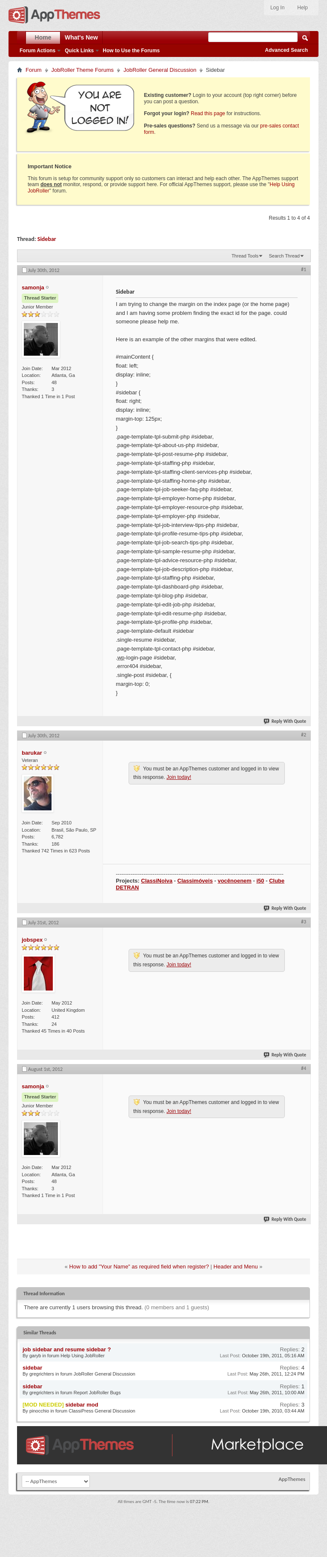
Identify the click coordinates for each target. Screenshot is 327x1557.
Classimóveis (195, 881)
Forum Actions (37, 51)
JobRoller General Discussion (159, 70)
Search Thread (284, 255)
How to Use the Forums (131, 51)
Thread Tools (245, 255)
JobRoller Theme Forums (83, 70)
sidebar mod (81, 1404)
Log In (277, 8)
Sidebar (46, 239)
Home (43, 37)
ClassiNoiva (156, 881)
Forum (34, 70)
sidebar (32, 1367)
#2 (303, 735)
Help (302, 8)
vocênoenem (234, 881)
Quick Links (79, 51)
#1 (303, 269)
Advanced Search (286, 50)
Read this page (208, 113)
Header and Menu (235, 1266)
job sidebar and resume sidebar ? (67, 1349)
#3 (303, 922)
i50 (260, 881)
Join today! (178, 777)
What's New (81, 37)
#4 (303, 1068)
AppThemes (291, 1479)
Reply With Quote (285, 721)
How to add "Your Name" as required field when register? (139, 1266)
